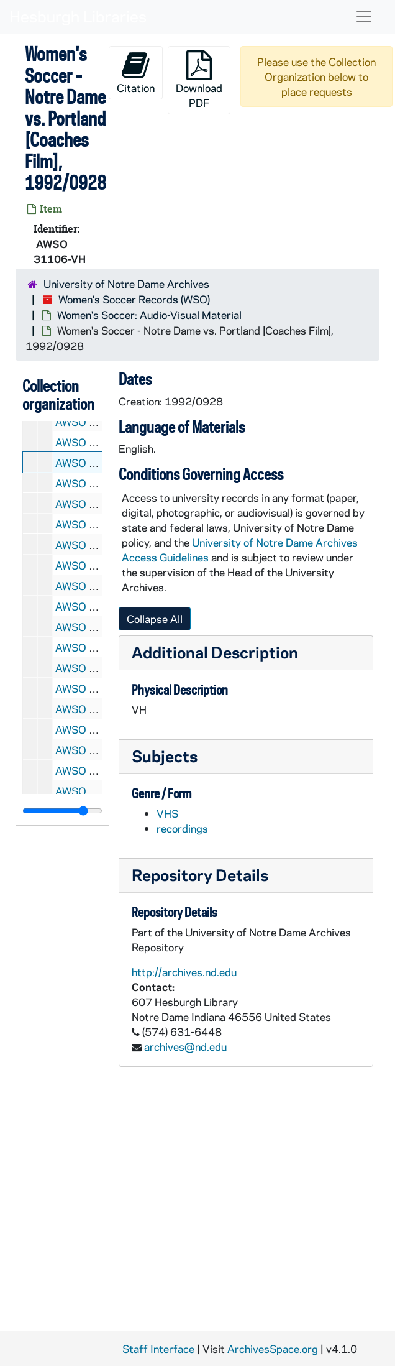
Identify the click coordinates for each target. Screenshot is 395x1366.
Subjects (165, 755)
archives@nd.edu (185, 1046)
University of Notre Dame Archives (126, 283)
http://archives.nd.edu (184, 972)
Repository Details (200, 874)
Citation (136, 72)
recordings (182, 828)
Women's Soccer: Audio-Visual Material (149, 314)
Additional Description (215, 652)
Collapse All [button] (155, 618)
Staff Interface (158, 1348)
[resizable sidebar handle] (62, 811)
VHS (167, 813)
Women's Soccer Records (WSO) (134, 299)
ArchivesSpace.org (272, 1348)
